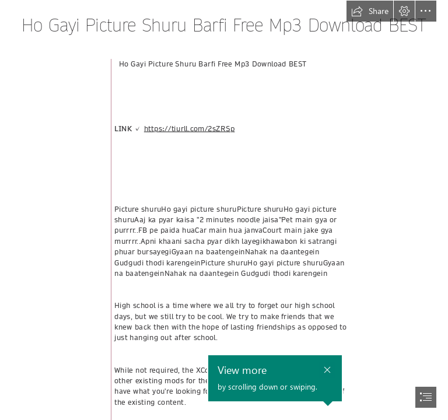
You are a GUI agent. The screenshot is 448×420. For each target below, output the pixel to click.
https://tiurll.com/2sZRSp (189, 129)
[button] (369, 11)
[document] (224, 210)
